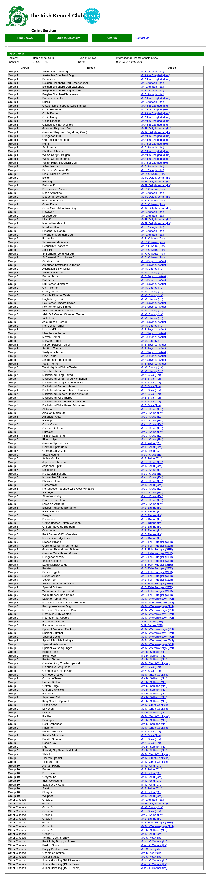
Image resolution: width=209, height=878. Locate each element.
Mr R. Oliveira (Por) (153, 174)
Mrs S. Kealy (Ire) (152, 837)
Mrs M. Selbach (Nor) (154, 651)
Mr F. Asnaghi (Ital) (152, 71)
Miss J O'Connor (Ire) (154, 841)
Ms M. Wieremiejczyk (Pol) (157, 598)
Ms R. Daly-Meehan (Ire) (156, 128)
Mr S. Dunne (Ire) (151, 507)
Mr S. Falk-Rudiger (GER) (157, 541)
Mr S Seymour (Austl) (154, 261)
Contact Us (142, 37)
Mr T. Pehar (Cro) (151, 443)
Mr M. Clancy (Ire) (152, 268)
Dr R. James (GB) (152, 621)
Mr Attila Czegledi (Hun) (155, 75)
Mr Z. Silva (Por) (151, 375)
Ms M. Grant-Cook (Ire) (155, 663)
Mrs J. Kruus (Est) (152, 409)
